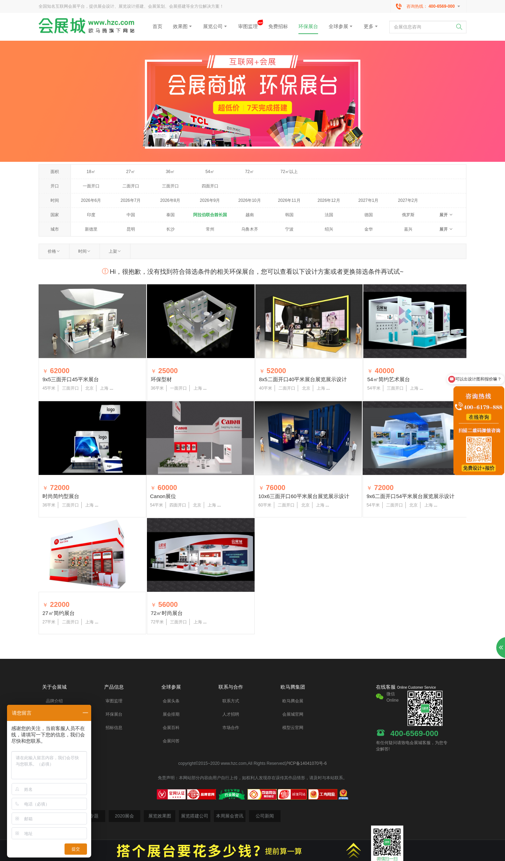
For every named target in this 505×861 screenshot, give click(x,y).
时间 (84, 251)
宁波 (289, 229)
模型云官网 (292, 727)
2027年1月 (368, 200)
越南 (249, 214)
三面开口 (170, 186)
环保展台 (308, 26)
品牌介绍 (54, 700)
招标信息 (114, 727)
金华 (368, 229)
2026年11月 (289, 200)
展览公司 (215, 26)
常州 (210, 229)
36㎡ (170, 171)
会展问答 (171, 741)
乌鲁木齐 (249, 229)
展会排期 (171, 714)
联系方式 (230, 700)
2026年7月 (131, 200)
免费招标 (278, 26)
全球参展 (341, 26)
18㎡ (91, 171)
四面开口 (210, 186)
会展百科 (171, 727)
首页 (157, 26)
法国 (329, 214)
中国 (131, 214)
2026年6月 (91, 200)
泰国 (170, 214)
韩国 (289, 214)
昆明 (131, 229)
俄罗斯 (408, 214)
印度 (91, 214)
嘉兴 (408, 229)
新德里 (91, 229)
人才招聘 (230, 714)
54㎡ (210, 171)
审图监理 (248, 24)
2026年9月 (210, 200)
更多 (371, 26)
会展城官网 (292, 714)
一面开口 (91, 186)
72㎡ (249, 171)
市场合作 (230, 727)
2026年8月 (170, 200)
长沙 (170, 229)
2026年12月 (328, 200)
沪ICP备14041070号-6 (306, 763)
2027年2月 (408, 200)
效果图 (183, 26)
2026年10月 (249, 200)
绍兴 (329, 229)
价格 (54, 251)
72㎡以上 (289, 171)
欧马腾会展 (292, 700)
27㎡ (130, 171)
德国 (368, 214)
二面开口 (130, 186)
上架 (115, 251)
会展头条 (171, 700)
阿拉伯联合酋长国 (210, 214)
